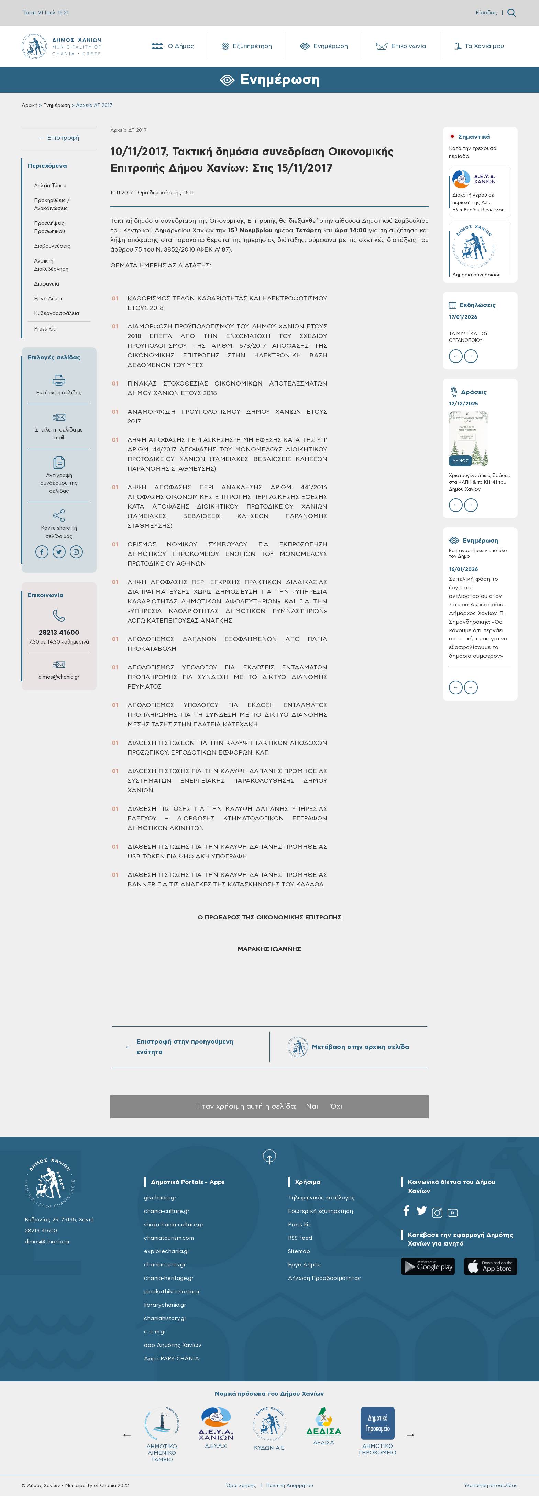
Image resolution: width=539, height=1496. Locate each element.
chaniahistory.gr (165, 1318)
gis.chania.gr (160, 1198)
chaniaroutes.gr (165, 1265)
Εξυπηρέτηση (247, 46)
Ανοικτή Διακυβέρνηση (51, 264)
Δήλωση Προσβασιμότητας (324, 1278)
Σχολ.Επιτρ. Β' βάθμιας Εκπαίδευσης (378, 1434)
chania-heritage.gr (169, 1278)
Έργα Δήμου (49, 298)
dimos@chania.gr (58, 677)
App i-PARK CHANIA (171, 1358)
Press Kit (45, 329)
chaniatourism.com (169, 1238)
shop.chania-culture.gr (174, 1224)
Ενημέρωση (324, 46)
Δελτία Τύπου (50, 185)
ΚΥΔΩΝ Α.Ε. (162, 1429)
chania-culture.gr (167, 1211)
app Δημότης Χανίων (172, 1345)
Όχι (336, 1106)
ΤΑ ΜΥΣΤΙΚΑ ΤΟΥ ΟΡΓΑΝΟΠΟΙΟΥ (468, 337)
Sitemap (299, 1251)
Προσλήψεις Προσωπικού (49, 227)
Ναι (312, 1106)
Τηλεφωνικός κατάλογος (321, 1198)
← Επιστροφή (59, 138)
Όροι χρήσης (241, 1485)
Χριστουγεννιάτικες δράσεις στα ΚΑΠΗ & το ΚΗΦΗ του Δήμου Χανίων (480, 482)
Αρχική (29, 105)
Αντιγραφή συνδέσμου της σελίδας (59, 475)
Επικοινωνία (401, 46)
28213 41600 (59, 632)
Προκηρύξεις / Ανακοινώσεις (51, 204)
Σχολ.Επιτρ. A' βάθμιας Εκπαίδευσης (324, 1434)
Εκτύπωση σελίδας (59, 384)
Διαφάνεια (46, 284)
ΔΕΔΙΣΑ (216, 1426)
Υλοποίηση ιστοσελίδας (491, 1485)
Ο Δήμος (172, 46)
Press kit (299, 1224)
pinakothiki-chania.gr (172, 1291)
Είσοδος (486, 12)
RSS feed (300, 1238)
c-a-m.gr (155, 1332)
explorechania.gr (167, 1251)
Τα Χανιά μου (479, 46)
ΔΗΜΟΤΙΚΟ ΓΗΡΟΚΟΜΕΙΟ (269, 1431)
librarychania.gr (165, 1305)
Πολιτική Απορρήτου (289, 1485)
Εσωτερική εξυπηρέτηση (320, 1211)
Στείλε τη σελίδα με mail (59, 425)
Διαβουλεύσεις (52, 246)
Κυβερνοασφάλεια (56, 313)
